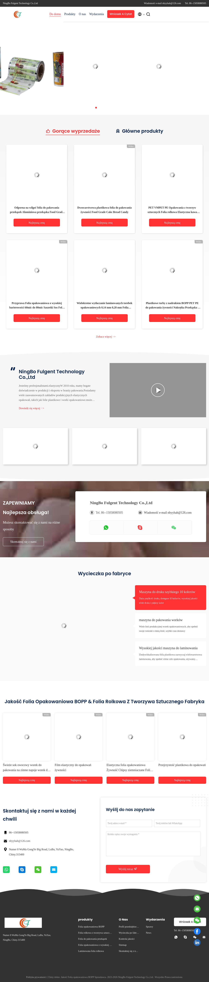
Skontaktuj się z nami (23, 541)
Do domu (55, 14)
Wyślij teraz (128, 869)
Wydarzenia (96, 14)
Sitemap (123, 945)
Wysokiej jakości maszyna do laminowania (168, 648)
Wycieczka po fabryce (129, 933)
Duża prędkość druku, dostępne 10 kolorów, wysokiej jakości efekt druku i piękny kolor (168, 600)
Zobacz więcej (106, 336)
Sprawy (149, 926)
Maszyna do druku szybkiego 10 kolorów (167, 592)
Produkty (70, 14)
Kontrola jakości (126, 939)
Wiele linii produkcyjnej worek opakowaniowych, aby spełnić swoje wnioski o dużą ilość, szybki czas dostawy (168, 628)
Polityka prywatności (36, 977)
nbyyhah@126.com (19, 840)
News (148, 933)
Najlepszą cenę (37, 222)
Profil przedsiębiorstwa (128, 927)
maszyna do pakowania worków (161, 620)
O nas (82, 14)
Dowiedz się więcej (31, 408)
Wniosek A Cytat (121, 14)
